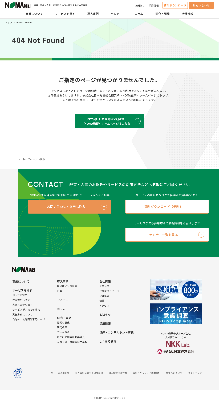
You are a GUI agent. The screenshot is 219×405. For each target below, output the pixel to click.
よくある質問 (108, 341)
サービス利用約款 (60, 373)
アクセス (104, 305)
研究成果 (62, 327)
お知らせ (140, 5)
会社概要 (104, 296)
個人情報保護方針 (117, 373)
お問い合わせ (201, 5)
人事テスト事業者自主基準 (72, 342)
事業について (34, 13)
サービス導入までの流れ (26, 309)
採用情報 (154, 5)
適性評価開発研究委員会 (71, 337)
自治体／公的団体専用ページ (28, 319)
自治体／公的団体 (67, 286)
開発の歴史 (63, 322)
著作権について (174, 373)
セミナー (116, 13)
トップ (8, 22)
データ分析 (63, 332)
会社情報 (187, 13)
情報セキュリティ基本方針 (146, 373)
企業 (59, 291)
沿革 (101, 300)
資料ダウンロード (175, 5)
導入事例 (93, 13)
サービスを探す (65, 13)
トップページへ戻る (34, 159)
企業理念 (104, 286)
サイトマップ (195, 373)
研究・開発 (162, 13)
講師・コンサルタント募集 (116, 332)
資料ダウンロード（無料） (163, 206)
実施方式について (22, 314)
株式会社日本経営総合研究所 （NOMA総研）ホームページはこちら (106, 121)
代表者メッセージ (109, 291)
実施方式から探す (22, 304)
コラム (139, 13)
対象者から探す (21, 300)
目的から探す (19, 295)
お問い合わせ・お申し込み (66, 206)
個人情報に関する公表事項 (89, 373)
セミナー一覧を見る (163, 234)
